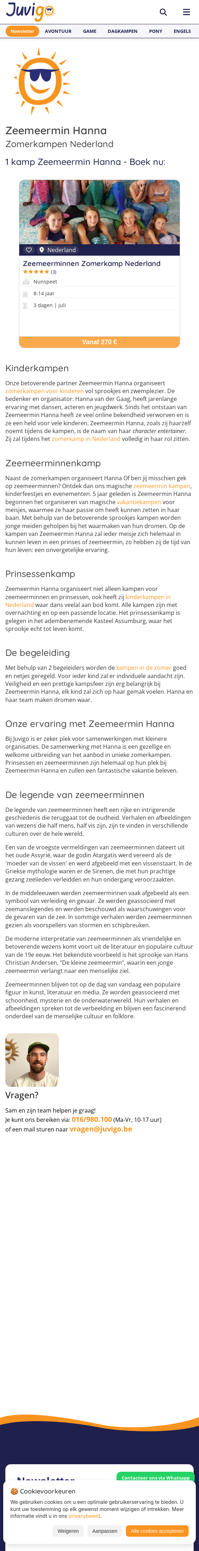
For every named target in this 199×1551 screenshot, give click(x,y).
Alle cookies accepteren (157, 1531)
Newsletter (22, 31)
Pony (155, 31)
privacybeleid (84, 1516)
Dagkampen (123, 31)
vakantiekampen (139, 502)
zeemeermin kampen (161, 486)
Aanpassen (104, 1531)
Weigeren (68, 1531)
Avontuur (58, 31)
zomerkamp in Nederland (86, 439)
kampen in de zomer (144, 668)
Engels (182, 31)
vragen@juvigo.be (101, 1129)
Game (89, 31)
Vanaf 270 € (99, 342)
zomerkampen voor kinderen (44, 391)
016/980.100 (92, 1119)
